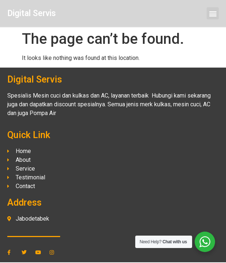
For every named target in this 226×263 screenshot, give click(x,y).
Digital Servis (31, 13)
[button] (213, 13)
